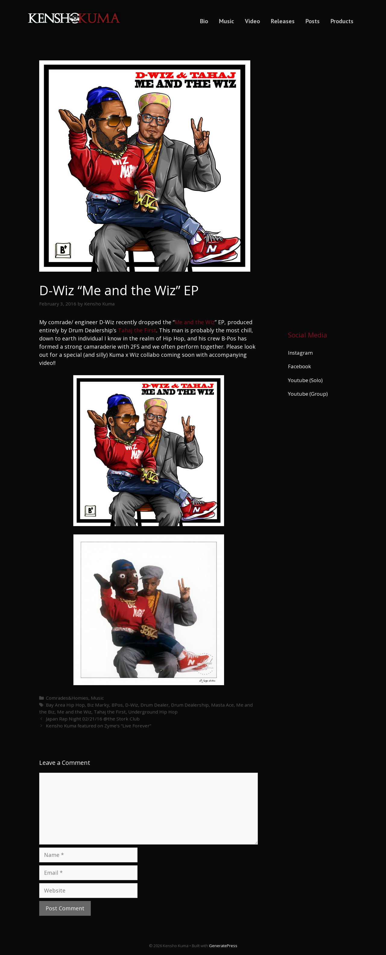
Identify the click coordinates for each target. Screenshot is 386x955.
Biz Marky (98, 705)
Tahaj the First (137, 330)
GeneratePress (223, 945)
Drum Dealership (190, 705)
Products (342, 21)
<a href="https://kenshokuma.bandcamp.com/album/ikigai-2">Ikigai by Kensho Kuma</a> (317, 179)
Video (252, 21)
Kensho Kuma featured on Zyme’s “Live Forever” (98, 726)
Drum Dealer (155, 705)
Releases (283, 21)
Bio (204, 21)
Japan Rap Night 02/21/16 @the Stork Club (93, 719)
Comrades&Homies (67, 698)
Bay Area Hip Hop (65, 705)
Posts (312, 21)
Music (226, 21)
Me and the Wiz (195, 322)
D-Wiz (131, 705)
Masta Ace (222, 705)
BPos (117, 705)
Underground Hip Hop (153, 712)
